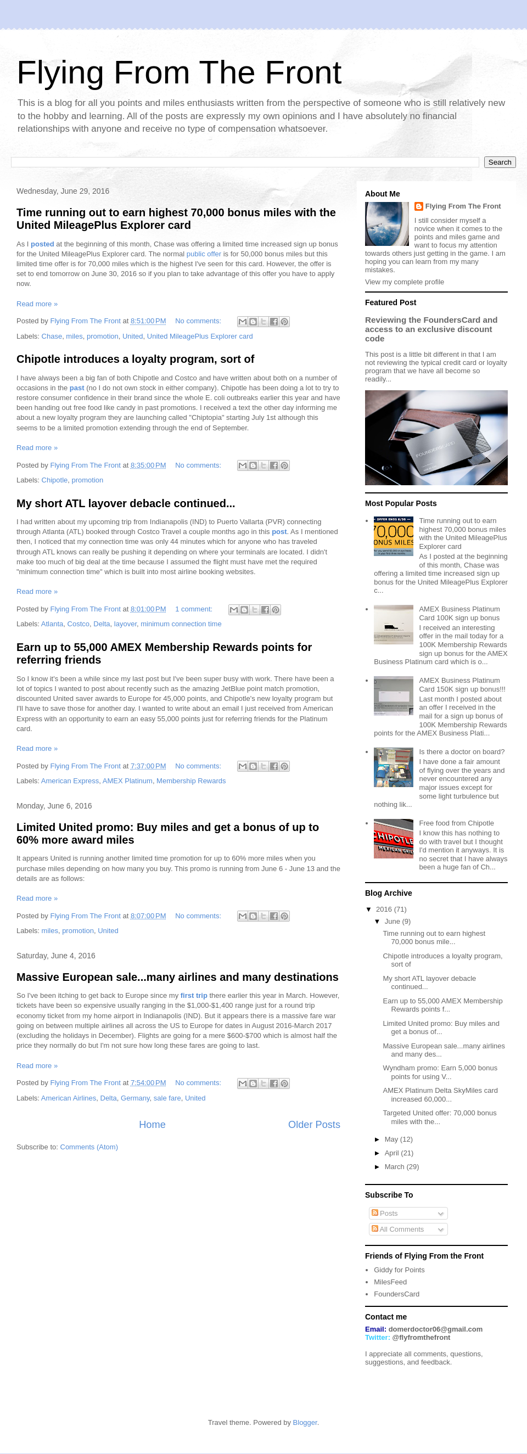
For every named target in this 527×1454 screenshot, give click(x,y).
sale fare (167, 1098)
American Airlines (68, 1098)
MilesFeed (390, 1282)
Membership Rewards (191, 781)
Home (152, 1124)
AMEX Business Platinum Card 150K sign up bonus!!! (462, 684)
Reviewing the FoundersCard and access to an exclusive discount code (431, 329)
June (393, 921)
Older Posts (314, 1124)
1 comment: (195, 609)
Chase (52, 336)
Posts (385, 1213)
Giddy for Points (399, 1270)
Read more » (37, 304)
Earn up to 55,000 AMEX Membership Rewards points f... (442, 1005)
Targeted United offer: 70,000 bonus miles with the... (439, 1117)
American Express (70, 781)
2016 (385, 909)
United (132, 336)
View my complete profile (404, 282)
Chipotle (55, 480)
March (396, 1167)
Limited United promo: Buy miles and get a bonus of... (441, 1027)
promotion (103, 336)
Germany (135, 1098)
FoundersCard (396, 1294)
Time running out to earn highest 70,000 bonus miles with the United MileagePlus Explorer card (176, 218)
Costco (78, 624)
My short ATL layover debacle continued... (126, 503)
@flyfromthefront (422, 1337)
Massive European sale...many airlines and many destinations (177, 977)
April (393, 1153)
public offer (204, 254)
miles (74, 336)
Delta (101, 624)
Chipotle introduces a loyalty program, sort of (135, 359)
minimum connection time (181, 624)
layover (125, 624)
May (392, 1139)
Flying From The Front (463, 206)
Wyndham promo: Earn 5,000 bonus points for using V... (440, 1072)
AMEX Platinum (128, 781)
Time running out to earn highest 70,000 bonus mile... (434, 937)
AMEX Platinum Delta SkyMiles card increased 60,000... (440, 1094)
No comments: (199, 321)
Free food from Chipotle (456, 823)
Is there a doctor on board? (461, 752)
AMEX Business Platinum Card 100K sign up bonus (459, 613)
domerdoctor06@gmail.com (436, 1329)
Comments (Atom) (89, 1147)
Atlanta (52, 624)
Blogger (305, 1422)
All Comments (398, 1229)
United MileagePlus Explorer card (200, 336)
